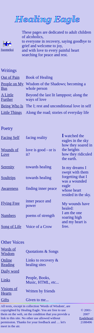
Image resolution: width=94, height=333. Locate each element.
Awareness (9, 188)
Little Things (11, 112)
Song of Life (11, 226)
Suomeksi (7, 49)
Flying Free (10, 203)
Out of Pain (10, 77)
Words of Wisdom (8, 251)
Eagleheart (86, 318)
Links (5, 280)
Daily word (10, 271)
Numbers (8, 215)
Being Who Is (12, 106)
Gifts (5, 300)
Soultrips (8, 178)
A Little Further (7, 97)
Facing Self (10, 137)
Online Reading (7, 262)
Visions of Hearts (9, 291)
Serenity (7, 167)
